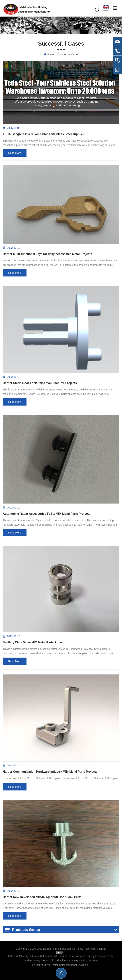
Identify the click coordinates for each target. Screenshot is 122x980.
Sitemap (101, 948)
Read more (14, 153)
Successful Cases (68, 54)
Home (49, 54)
